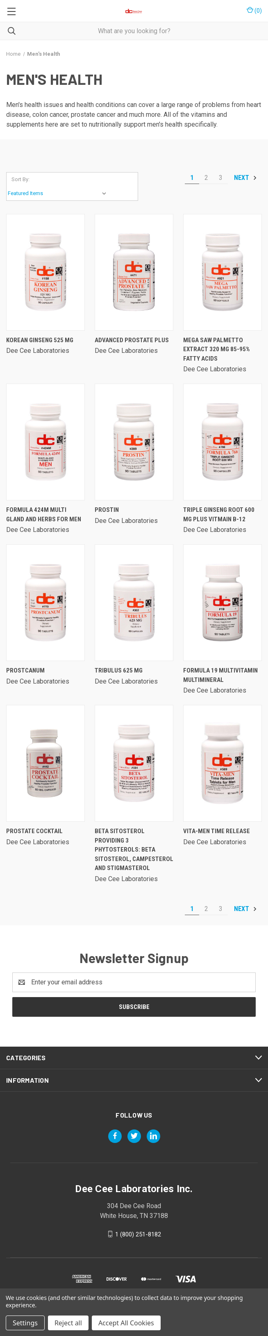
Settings (25, 1322)
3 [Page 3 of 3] (221, 178)
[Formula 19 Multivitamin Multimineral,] (222, 602)
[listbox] (59, 193)
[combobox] (134, 31)
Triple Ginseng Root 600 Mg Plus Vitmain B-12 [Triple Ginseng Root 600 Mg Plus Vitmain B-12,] (218, 514)
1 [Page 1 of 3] (192, 178)
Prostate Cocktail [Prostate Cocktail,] (34, 831)
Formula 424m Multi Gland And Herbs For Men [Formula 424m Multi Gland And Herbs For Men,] (43, 514)
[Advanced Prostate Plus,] (134, 272)
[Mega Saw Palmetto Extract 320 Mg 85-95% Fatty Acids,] (222, 272)
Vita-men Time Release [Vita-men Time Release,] (216, 831)
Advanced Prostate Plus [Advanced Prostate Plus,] (132, 340)
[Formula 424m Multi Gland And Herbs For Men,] (45, 442)
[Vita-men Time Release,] (222, 763)
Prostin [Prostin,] (107, 509)
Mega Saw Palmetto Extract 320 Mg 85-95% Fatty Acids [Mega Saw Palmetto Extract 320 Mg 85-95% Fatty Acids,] (216, 349)
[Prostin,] (134, 442)
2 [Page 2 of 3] (206, 178)
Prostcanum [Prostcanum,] (25, 670)
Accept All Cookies (126, 1322)
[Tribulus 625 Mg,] (134, 602)
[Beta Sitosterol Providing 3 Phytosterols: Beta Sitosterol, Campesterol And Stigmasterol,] (134, 763)
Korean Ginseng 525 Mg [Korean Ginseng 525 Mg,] (39, 340)
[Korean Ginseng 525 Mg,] (45, 272)
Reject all (68, 1322)
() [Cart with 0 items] (254, 10)
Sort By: (20, 179)
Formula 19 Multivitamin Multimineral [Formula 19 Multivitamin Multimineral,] (220, 675)
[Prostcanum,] (45, 602)
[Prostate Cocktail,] (45, 763)
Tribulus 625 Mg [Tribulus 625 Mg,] (119, 670)
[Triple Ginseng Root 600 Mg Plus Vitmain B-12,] (222, 442)
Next (245, 178)
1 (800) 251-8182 (138, 1234)
